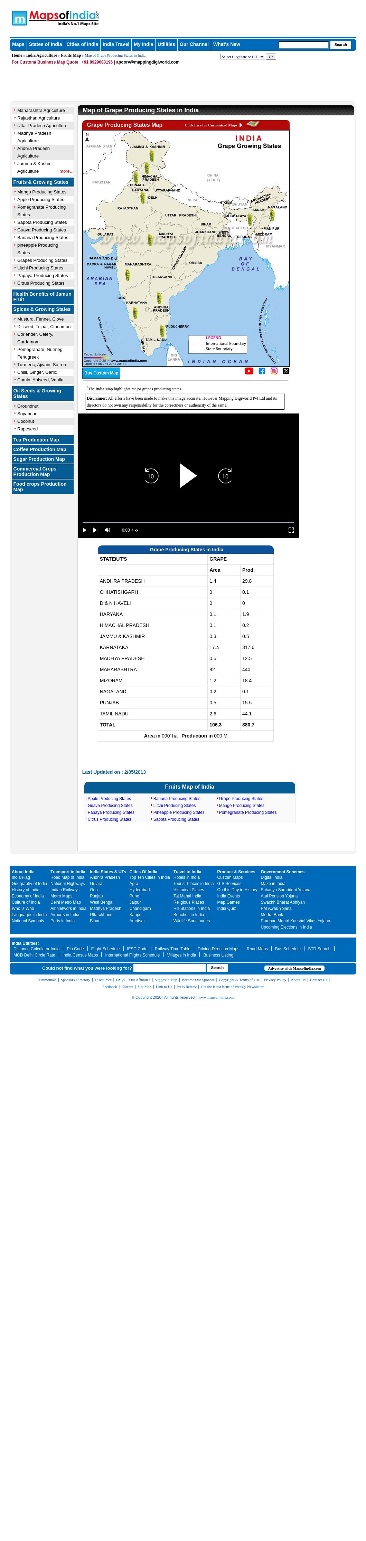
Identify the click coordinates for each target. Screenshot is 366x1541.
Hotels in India (186, 877)
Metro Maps (61, 896)
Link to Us (164, 986)
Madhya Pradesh (105, 908)
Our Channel (194, 44)
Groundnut (27, 406)
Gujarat (96, 883)
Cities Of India (144, 871)
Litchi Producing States (40, 267)
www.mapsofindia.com (216, 997)
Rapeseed (27, 428)
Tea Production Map (36, 440)
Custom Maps (230, 877)
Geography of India (29, 883)
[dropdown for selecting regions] (242, 56)
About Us (298, 980)
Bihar (95, 921)
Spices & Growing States (42, 309)
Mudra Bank (272, 914)
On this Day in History (237, 889)
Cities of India (82, 44)
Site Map (144, 986)
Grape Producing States (241, 798)
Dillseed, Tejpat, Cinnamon (44, 326)
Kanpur (136, 914)
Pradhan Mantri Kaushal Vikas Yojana (295, 921)
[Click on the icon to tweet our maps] (286, 373)
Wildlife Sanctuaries (191, 921)
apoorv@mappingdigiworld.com (147, 62)
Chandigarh (140, 908)
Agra (134, 883)
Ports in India (62, 921)
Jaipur (135, 902)
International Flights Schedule (132, 955)
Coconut (25, 421)
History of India (25, 889)
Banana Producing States (42, 237)
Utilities (166, 44)
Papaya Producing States (42, 275)
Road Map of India (67, 877)
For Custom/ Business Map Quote (45, 62)
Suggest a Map (165, 980)
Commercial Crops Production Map (34, 471)
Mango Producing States (241, 805)
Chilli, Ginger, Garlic (37, 372)
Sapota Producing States (42, 222)
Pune (134, 896)
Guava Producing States (41, 229)
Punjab (96, 896)
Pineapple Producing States (179, 812)
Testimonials (46, 980)
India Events (228, 896)
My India (143, 44)
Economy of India (28, 896)
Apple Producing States (109, 798)
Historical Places (188, 889)
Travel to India (187, 871)
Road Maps (257, 949)
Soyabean (27, 413)
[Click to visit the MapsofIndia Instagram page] (274, 373)
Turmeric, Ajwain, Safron (41, 364)
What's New (226, 44)
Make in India (273, 883)
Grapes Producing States (42, 260)
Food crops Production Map (40, 486)
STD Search (319, 949)
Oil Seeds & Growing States (37, 393)
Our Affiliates (139, 980)
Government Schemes (283, 871)
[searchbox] (304, 45)
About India (23, 871)
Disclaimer (103, 980)
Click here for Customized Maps (211, 125)
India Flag (21, 877)
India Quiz (226, 908)
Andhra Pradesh (105, 877)
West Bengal (101, 902)
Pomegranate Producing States (248, 812)
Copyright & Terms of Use (239, 980)
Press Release (187, 986)
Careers (127, 986)
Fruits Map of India (189, 787)
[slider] (188, 522)
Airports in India (64, 914)
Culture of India (26, 902)
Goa (94, 889)
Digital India (272, 877)
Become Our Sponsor (198, 980)
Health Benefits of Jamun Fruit (42, 296)
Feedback (109, 986)
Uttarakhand (101, 914)
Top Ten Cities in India (150, 877)
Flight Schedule (105, 949)
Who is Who (23, 908)
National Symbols (28, 921)
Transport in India (67, 871)
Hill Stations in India (191, 908)
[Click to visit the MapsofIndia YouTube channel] (249, 373)
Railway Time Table (172, 949)
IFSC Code (137, 949)
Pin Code (75, 949)
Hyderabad (140, 889)
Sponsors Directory (75, 980)
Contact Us (318, 980)
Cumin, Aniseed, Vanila (40, 379)
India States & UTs (108, 871)
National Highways (67, 883)
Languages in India (29, 914)
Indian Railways (64, 889)
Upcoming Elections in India (286, 927)
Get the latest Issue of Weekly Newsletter (232, 986)
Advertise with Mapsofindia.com (294, 968)
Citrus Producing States (41, 283)
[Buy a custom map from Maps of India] (101, 377)
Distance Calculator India (36, 949)
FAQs (120, 980)
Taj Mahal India (187, 896)
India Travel (116, 44)
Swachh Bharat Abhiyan (283, 902)
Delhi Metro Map (65, 902)
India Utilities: (25, 943)
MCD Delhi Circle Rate (34, 955)
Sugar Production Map (39, 459)
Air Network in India (68, 908)
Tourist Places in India (193, 883)
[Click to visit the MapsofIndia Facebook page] (262, 373)
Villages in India (181, 955)
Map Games (228, 902)
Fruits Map (71, 55)
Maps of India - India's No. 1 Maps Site (43, 14)
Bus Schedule (288, 949)
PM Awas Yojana (276, 908)
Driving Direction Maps (219, 949)
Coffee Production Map (39, 449)
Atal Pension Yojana (279, 896)
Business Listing (218, 955)
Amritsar (137, 921)
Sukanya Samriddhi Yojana (285, 889)
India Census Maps (80, 955)
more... (66, 171)
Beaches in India (188, 914)
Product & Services (236, 871)
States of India (45, 44)
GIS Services (229, 883)
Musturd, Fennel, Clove (40, 319)
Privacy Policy (275, 980)
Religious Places (188, 902)
